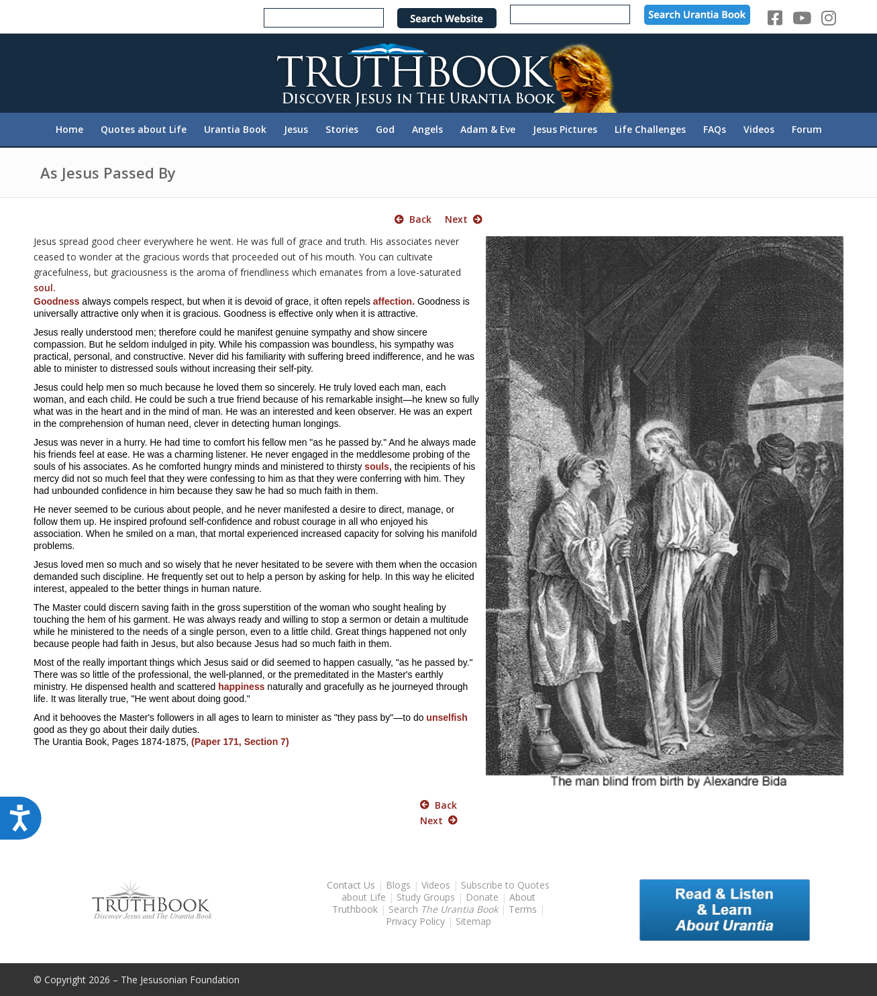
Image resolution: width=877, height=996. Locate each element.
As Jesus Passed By (108, 172)
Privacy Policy (415, 921)
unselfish (446, 717)
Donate (482, 897)
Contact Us (351, 885)
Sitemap (473, 921)
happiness (241, 686)
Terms (523, 909)
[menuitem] (69, 129)
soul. (45, 287)
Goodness (56, 301)
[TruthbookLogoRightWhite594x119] (439, 73)
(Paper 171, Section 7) (240, 741)
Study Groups (427, 897)
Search (445, 909)
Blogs (398, 885)
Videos (435, 885)
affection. (394, 301)
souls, (377, 466)
